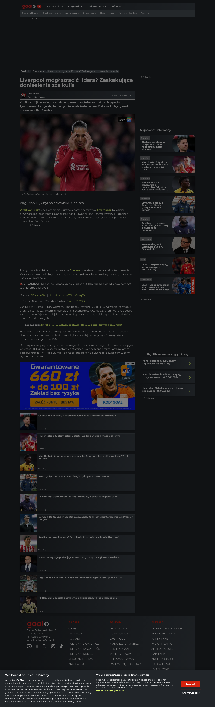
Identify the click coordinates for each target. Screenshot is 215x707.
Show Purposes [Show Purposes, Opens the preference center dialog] (191, 692)
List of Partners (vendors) (110, 690)
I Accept (190, 684)
